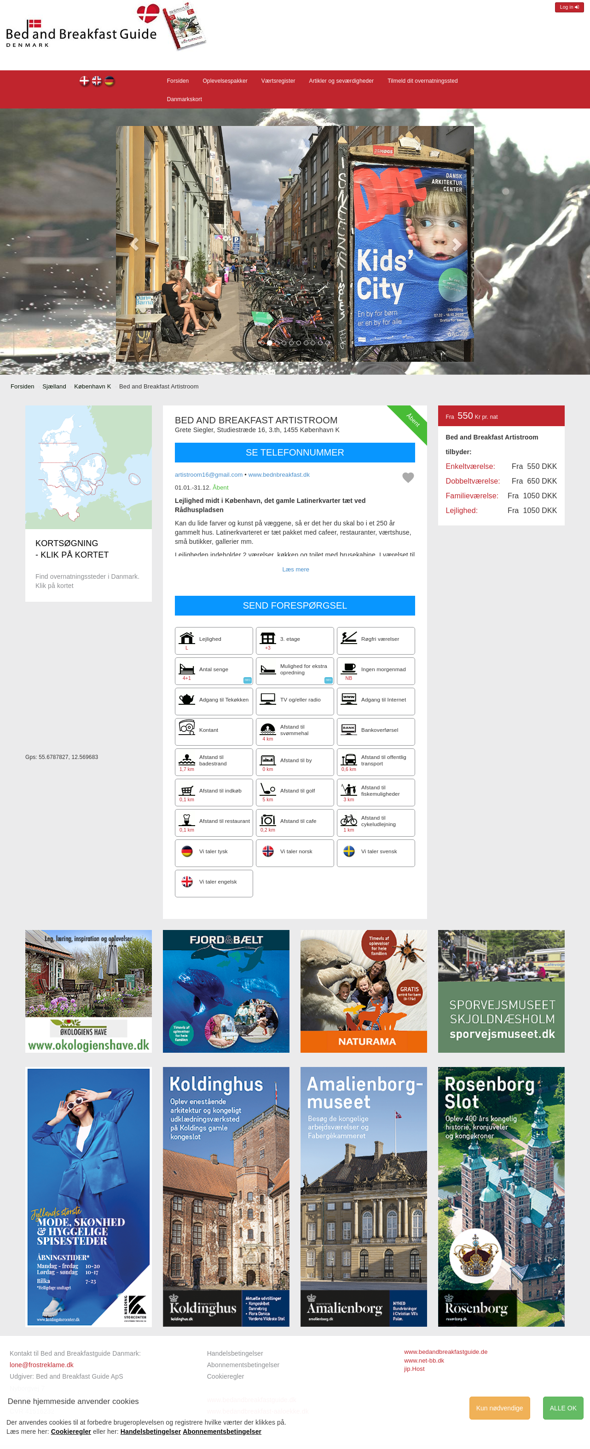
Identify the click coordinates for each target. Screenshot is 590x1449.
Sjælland (54, 386)
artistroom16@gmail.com (209, 474)
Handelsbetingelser (235, 1353)
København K (92, 386)
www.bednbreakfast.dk (279, 474)
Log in (569, 7)
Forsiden (178, 81)
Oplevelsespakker (224, 81)
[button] (134, 244)
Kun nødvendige (499, 1408)
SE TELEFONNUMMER (295, 452)
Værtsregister (278, 81)
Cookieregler (225, 1376)
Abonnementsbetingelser (243, 1365)
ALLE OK (563, 1408)
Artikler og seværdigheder (341, 81)
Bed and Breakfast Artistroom (85, 82)
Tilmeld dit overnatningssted (423, 81)
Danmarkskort (184, 99)
